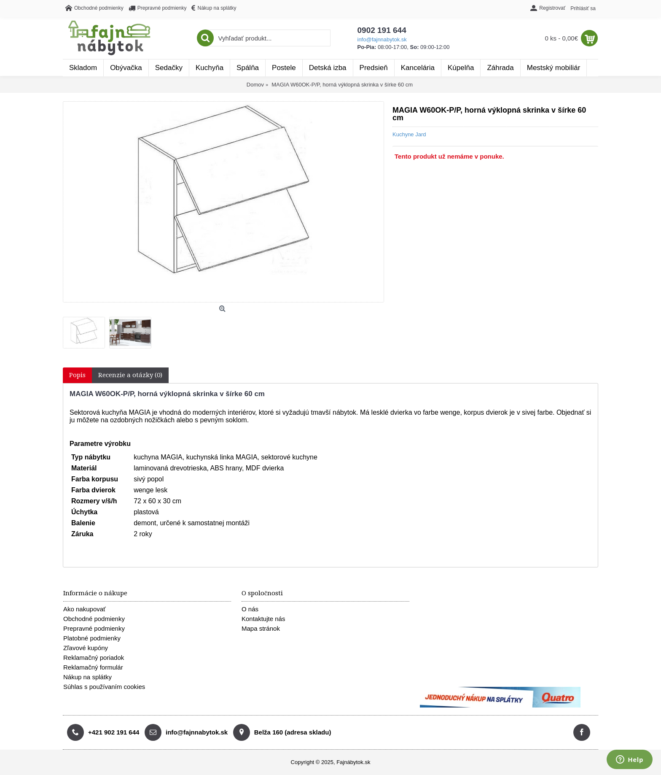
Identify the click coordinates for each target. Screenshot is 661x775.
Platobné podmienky (92, 638)
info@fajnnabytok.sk (382, 39)
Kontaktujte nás (263, 618)
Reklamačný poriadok (93, 657)
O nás (250, 609)
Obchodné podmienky (94, 618)
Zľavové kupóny (85, 647)
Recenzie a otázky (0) (130, 375)
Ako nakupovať (84, 609)
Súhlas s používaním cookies (104, 686)
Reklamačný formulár (93, 667)
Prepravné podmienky (94, 628)
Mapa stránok (261, 628)
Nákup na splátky (87, 676)
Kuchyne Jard (409, 134)
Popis (77, 375)
